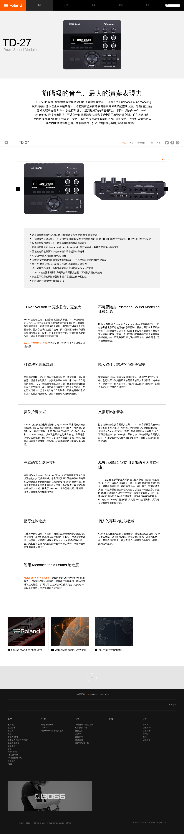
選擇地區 (172, 704)
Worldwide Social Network (60, 823)
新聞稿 (146, 734)
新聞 (121, 5)
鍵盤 (10, 734)
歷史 (145, 737)
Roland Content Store (99, 694)
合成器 (10, 731)
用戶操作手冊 (81, 728)
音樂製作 (11, 746)
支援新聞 (79, 737)
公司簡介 (147, 724)
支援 (93, 5)
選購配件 (141, 142)
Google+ (178, 142)
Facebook (172, 142)
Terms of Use (39, 823)
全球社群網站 (47, 724)
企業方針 (147, 728)
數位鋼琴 (11, 728)
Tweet (167, 142)
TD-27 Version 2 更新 (35, 343)
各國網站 (81, 694)
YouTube (45, 728)
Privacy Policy (24, 823)
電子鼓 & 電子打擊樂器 (18, 740)
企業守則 (147, 740)
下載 (151, 142)
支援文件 (79, 731)
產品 (10, 719)
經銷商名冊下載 (82, 743)
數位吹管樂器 (13, 743)
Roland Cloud (14, 755)
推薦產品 (11, 724)
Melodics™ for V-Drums (37, 577)
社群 (66, 5)
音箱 (10, 749)
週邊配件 (11, 761)
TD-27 (24, 142)
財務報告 (147, 731)
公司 (148, 5)
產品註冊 (79, 740)
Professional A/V (15, 758)
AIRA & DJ (12, 752)
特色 (124, 142)
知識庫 (78, 734)
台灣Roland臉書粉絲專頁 (52, 731)
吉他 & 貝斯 (13, 737)
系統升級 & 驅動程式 (84, 724)
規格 (131, 142)
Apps (10, 764)
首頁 (6, 142)
